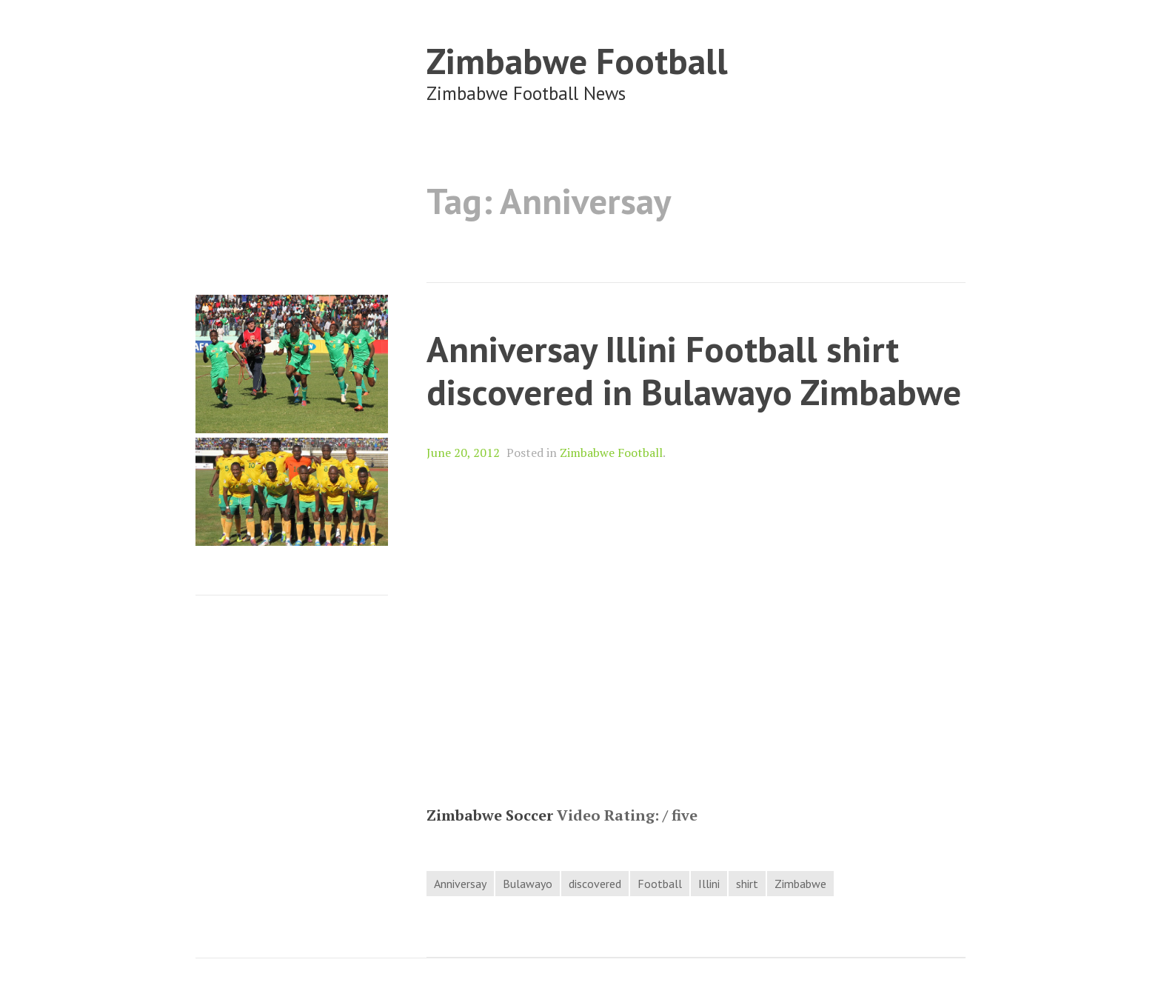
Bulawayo (527, 883)
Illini (709, 883)
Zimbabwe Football (577, 60)
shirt (747, 883)
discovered (595, 883)
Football (660, 883)
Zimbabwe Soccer (489, 815)
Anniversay (460, 883)
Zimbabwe (800, 883)
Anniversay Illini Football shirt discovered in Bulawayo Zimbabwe (693, 370)
